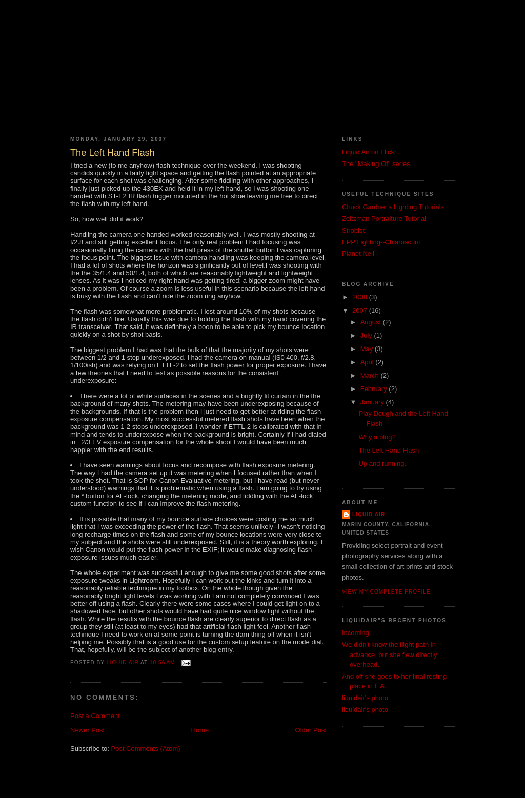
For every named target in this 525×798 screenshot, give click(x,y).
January (373, 402)
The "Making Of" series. (377, 164)
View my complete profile (386, 592)
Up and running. (382, 463)
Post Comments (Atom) (145, 748)
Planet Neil (358, 253)
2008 (360, 297)
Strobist (353, 230)
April (368, 362)
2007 (360, 310)
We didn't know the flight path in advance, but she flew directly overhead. (389, 654)
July (367, 335)
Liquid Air (368, 514)
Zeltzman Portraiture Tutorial (384, 218)
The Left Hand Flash (388, 450)
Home (200, 730)
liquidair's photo (365, 698)
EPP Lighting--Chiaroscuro (381, 242)
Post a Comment (95, 716)
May (367, 349)
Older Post (311, 730)
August (371, 322)
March (370, 375)
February (374, 389)
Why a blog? (376, 437)
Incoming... (358, 633)
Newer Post (87, 730)
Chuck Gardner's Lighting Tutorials (393, 207)
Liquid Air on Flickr (369, 152)
